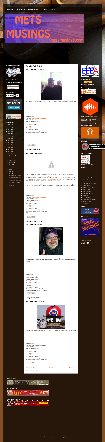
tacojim (55, 437)
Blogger (66, 437)
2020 (9, 138)
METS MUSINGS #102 (35, 225)
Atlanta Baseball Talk (88, 172)
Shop (53, 9)
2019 (9, 140)
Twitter (44, 9)
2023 (9, 131)
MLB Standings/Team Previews (27, 9)
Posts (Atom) (36, 371)
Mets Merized (86, 189)
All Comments (11, 88)
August (11, 164)
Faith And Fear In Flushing (89, 183)
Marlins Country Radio (88, 187)
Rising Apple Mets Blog (89, 199)
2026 (9, 124)
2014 (9, 151)
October (11, 160)
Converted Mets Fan (88, 178)
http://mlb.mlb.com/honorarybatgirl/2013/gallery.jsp (48, 179)
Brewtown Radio (87, 176)
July (10, 167)
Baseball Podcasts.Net (88, 174)
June (10, 169)
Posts (9, 85)
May (10, 171)
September (12, 162)
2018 (9, 142)
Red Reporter (86, 197)
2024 (9, 129)
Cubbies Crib (86, 179)
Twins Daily (86, 203)
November (12, 158)
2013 (9, 154)
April (10, 173)
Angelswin (85, 170)
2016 (9, 147)
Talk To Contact (87, 201)
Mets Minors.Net (87, 191)
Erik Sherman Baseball (88, 181)
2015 (9, 149)
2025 (9, 127)
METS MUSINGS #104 (35, 70)
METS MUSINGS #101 (35, 301)
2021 (9, 136)
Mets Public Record (88, 193)
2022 (9, 133)
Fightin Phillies (86, 185)
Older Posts (72, 367)
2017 (9, 145)
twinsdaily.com (55, 258)
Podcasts (10, 9)
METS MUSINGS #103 (35, 153)
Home (51, 367)
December (12, 155)
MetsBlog (85, 195)
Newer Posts (30, 367)
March (11, 185)
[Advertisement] (39, 421)
